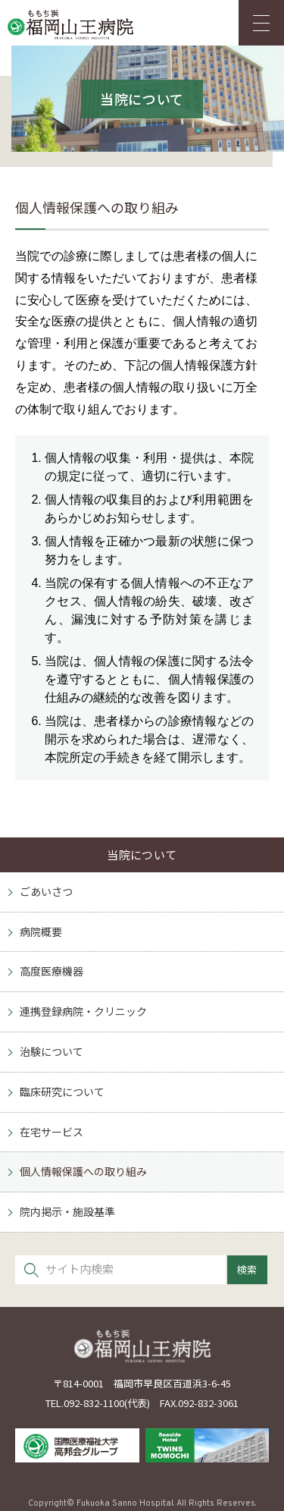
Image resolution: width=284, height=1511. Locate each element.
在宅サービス (51, 1131)
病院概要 (41, 931)
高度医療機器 (51, 971)
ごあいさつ (46, 891)
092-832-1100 (94, 1403)
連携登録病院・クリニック (83, 1011)
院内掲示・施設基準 (67, 1211)
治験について (51, 1051)
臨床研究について (62, 1091)
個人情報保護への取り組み (83, 1171)
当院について (142, 854)
